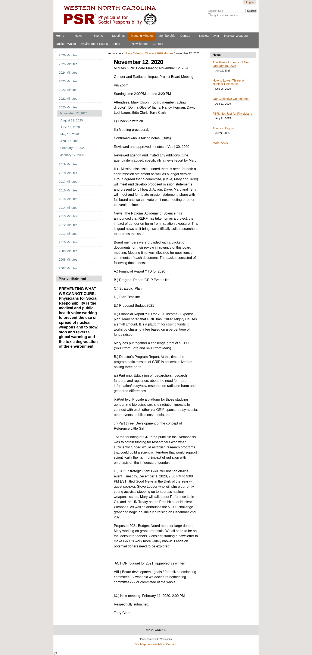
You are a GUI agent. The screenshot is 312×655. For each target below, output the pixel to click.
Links (116, 43)
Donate (185, 35)
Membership (166, 35)
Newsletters (140, 43)
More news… (222, 143)
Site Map (140, 644)
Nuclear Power (209, 35)
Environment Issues (94, 43)
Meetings (118, 35)
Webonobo (166, 639)
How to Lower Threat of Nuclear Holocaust (228, 82)
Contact (158, 43)
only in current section (224, 15)
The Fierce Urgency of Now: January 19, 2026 (232, 64)
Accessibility (156, 644)
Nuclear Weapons (236, 35)
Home (60, 35)
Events (98, 35)
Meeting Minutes (142, 35)
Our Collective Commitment (231, 99)
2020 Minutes (165, 53)
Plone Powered (148, 639)
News (78, 35)
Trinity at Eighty (223, 128)
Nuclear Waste (66, 43)
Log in (250, 2)
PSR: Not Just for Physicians (232, 113)
